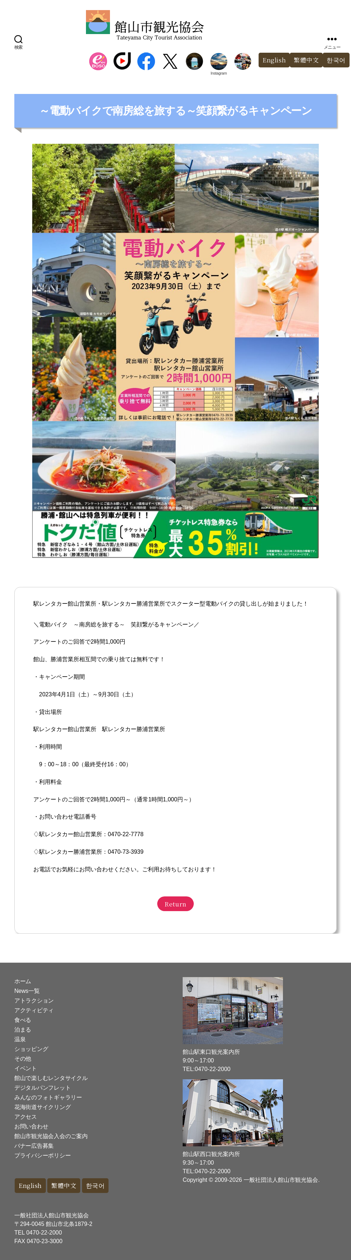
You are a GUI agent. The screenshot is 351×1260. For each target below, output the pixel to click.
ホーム (22, 981)
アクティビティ (34, 1010)
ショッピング (31, 1049)
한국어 (96, 1185)
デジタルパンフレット (42, 1088)
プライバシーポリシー (42, 1155)
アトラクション (34, 1001)
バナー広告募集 (34, 1146)
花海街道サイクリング (42, 1107)
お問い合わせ (31, 1126)
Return (175, 903)
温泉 (19, 1039)
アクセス (25, 1117)
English (274, 60)
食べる (22, 1020)
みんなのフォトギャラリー (48, 1097)
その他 (22, 1059)
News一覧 (26, 991)
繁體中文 (306, 60)
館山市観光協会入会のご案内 (51, 1136)
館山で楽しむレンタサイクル (51, 1078)
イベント (25, 1068)
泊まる (22, 1030)
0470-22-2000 (44, 1233)
